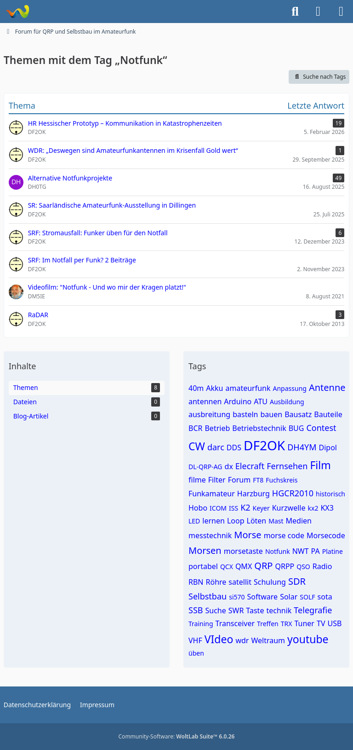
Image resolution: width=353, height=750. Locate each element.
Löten (257, 521)
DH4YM (301, 447)
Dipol (327, 447)
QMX (243, 566)
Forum (239, 480)
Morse (247, 535)
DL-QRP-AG (205, 466)
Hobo (197, 508)
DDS (234, 447)
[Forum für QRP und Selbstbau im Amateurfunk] (17, 11)
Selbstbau (207, 596)
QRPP (284, 566)
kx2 (313, 508)
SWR (236, 610)
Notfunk (277, 551)
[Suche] (295, 11)
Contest (321, 427)
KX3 (326, 508)
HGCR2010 (292, 493)
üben (196, 653)
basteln (245, 414)
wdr (242, 640)
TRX (286, 623)
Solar (288, 597)
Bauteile (328, 414)
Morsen (205, 550)
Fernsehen (287, 465)
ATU (261, 401)
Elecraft (249, 465)
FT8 (258, 480)
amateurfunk (247, 388)
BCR (195, 428)
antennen (205, 401)
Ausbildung (287, 401)
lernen (213, 521)
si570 (237, 597)
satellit (239, 582)
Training (200, 623)
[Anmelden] (318, 11)
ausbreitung (209, 414)
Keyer (261, 508)
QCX (226, 566)
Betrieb (217, 428)
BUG (296, 428)
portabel (203, 566)
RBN (196, 582)
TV (321, 623)
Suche (215, 610)
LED (194, 521)
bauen (272, 414)
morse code (284, 535)
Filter (217, 480)
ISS (233, 508)
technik (278, 610)
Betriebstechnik (259, 428)
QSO (303, 566)
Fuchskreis (281, 480)
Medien (299, 521)
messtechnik (210, 535)
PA (315, 551)
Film (320, 465)
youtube (308, 639)
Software (262, 597)
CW (196, 446)
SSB (195, 610)
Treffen (268, 623)
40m (196, 388)
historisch (330, 493)
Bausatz (298, 414)
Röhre (216, 582)
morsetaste (243, 551)
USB (334, 623)
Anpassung (290, 388)
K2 (245, 507)
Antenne (327, 387)
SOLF (307, 597)
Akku (214, 388)
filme (197, 480)
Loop (236, 521)
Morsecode (326, 535)
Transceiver (235, 623)
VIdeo (219, 639)
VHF (195, 640)
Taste (255, 610)
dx (229, 466)
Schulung (270, 582)
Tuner (304, 623)
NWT (300, 551)
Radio (322, 566)
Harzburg (253, 493)
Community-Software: (177, 736)
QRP (263, 565)
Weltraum (268, 640)
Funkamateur (211, 493)
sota (325, 597)
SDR (297, 581)
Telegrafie (313, 610)
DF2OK (264, 445)
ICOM (218, 508)
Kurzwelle (289, 508)
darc (215, 447)
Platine (332, 551)
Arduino (237, 401)
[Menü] (341, 11)
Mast (275, 521)
